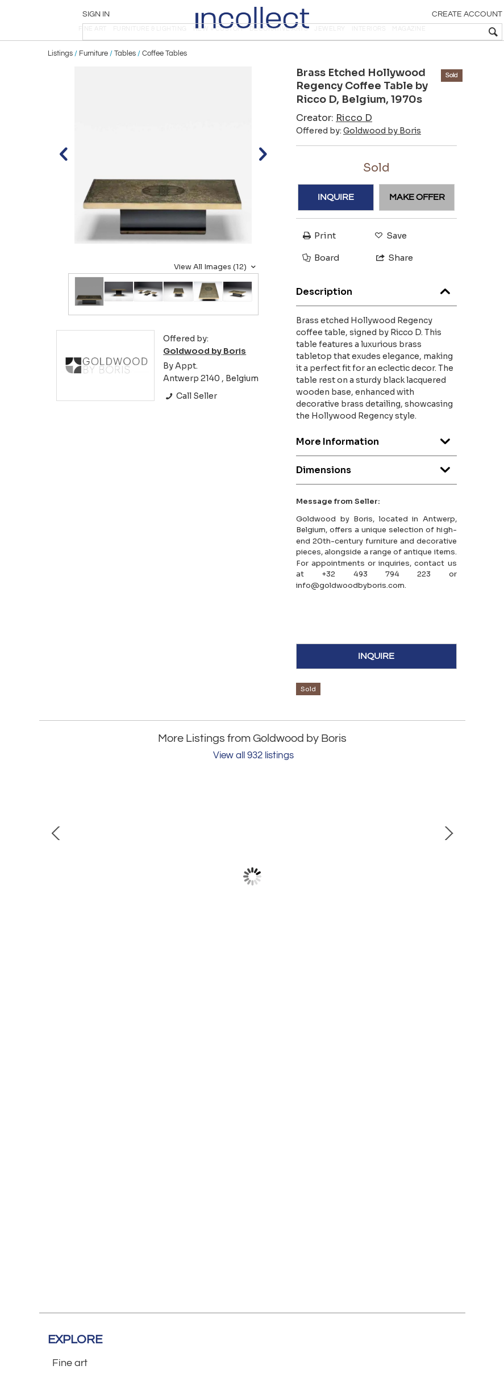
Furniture (93, 86)
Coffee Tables (164, 86)
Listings (60, 86)
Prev (56, 909)
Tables (125, 86)
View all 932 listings (253, 788)
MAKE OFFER (417, 230)
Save (388, 267)
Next (448, 909)
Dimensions (376, 499)
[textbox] (416, 32)
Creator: (334, 150)
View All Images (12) (216, 299)
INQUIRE (336, 230)
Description (376, 321)
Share (389, 290)
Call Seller (190, 429)
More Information (376, 471)
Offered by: (358, 163)
